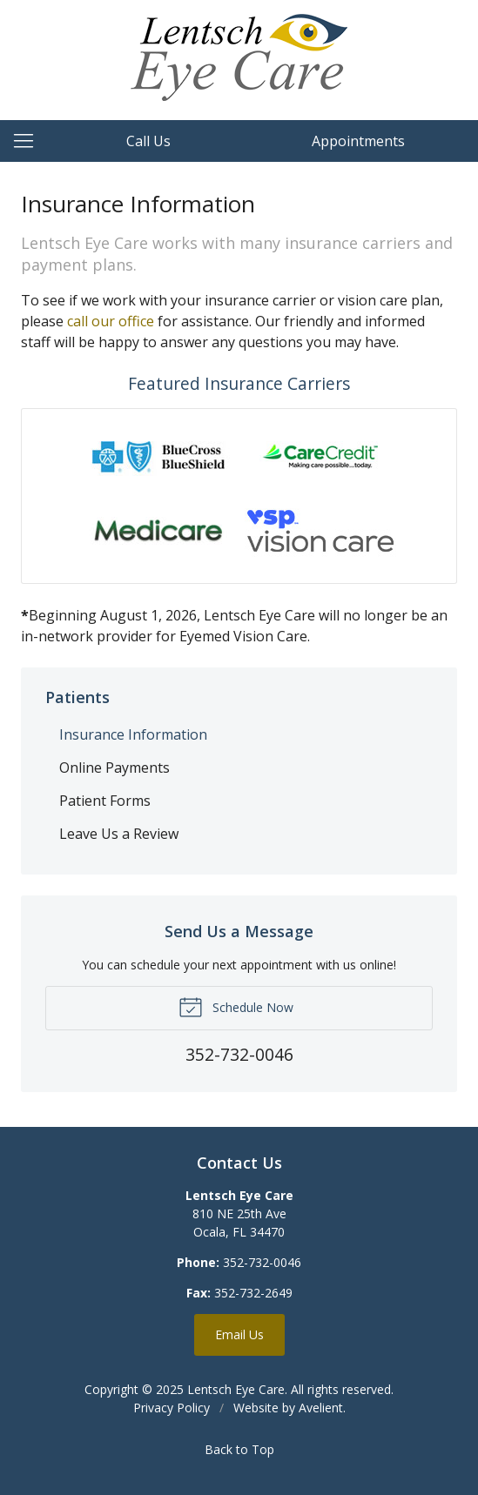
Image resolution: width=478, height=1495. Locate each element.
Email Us (239, 1334)
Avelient (321, 1407)
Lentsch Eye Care (236, 1389)
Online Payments (114, 767)
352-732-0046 (262, 1262)
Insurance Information (133, 734)
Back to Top (239, 1449)
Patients (77, 697)
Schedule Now (235, 1006)
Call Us (148, 141)
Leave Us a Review (118, 833)
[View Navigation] (29, 141)
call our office (110, 321)
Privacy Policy (171, 1407)
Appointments (358, 141)
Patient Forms (105, 800)
